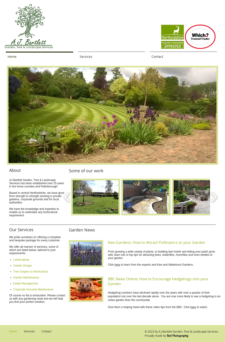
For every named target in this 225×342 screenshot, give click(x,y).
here (117, 264)
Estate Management (25, 283)
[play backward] (67, 197)
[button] (112, 115)
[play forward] (214, 197)
